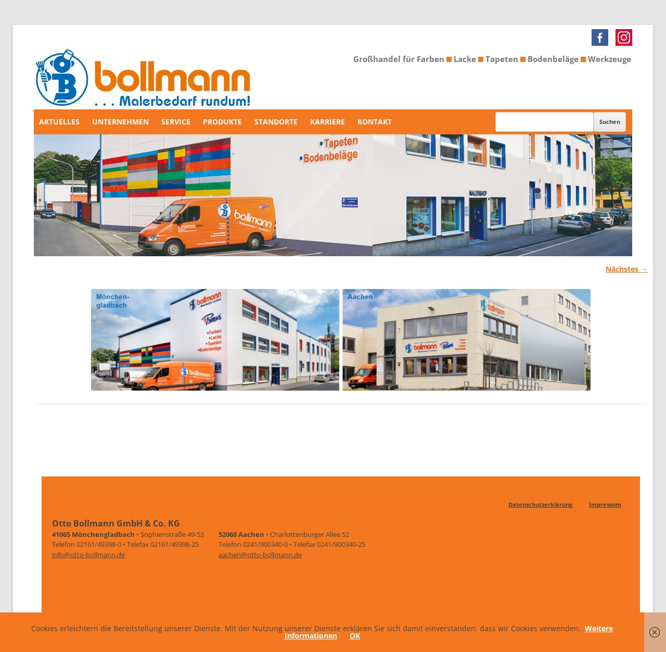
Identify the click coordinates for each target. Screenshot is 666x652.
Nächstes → (627, 269)
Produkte (222, 122)
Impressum (605, 504)
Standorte (276, 122)
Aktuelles (59, 122)
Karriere (327, 122)
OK (355, 636)
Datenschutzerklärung (540, 504)
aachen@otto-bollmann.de (260, 554)
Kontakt (374, 122)
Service (175, 122)
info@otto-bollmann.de (88, 554)
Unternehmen (120, 122)
